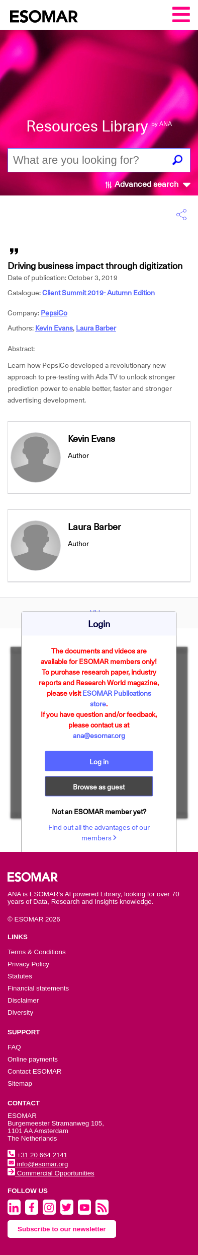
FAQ (14, 1047)
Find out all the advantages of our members (99, 832)
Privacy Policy (28, 964)
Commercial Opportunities (51, 1173)
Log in (99, 761)
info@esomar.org (38, 1164)
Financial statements (38, 988)
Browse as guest (99, 786)
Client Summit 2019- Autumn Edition (98, 292)
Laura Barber (96, 328)
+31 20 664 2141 (37, 1155)
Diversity (20, 1012)
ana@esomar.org (99, 735)
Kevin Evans (54, 328)
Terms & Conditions (37, 952)
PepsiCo (54, 312)
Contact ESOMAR (34, 1071)
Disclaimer (23, 1000)
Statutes (20, 976)
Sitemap (20, 1083)
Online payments (33, 1059)
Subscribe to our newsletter (62, 1229)
